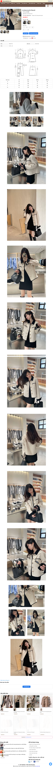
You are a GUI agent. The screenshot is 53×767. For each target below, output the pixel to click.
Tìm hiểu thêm (32, 36)
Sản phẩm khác (32, 3)
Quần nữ (13, 3)
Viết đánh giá (26, 686)
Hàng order (29, 15)
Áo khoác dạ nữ (29, 13)
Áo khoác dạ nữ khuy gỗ (4, 732)
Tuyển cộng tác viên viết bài (36, 757)
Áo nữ (8, 3)
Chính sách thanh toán (33, 753)
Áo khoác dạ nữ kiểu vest (4, 711)
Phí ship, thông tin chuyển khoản (35, 747)
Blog (44, 3)
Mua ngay (25, 33)
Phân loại (39, 3)
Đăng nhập (50, 1)
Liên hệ (30, 754)
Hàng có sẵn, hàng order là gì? (37, 15)
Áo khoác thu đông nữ (5, 680)
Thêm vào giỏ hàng (33, 33)
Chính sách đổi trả (32, 749)
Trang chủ (3, 3)
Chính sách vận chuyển (33, 751)
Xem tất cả (3, 757)
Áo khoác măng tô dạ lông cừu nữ (45, 732)
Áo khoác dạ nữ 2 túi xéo (30, 711)
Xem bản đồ (37, 766)
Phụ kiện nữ (24, 3)
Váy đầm (18, 3)
